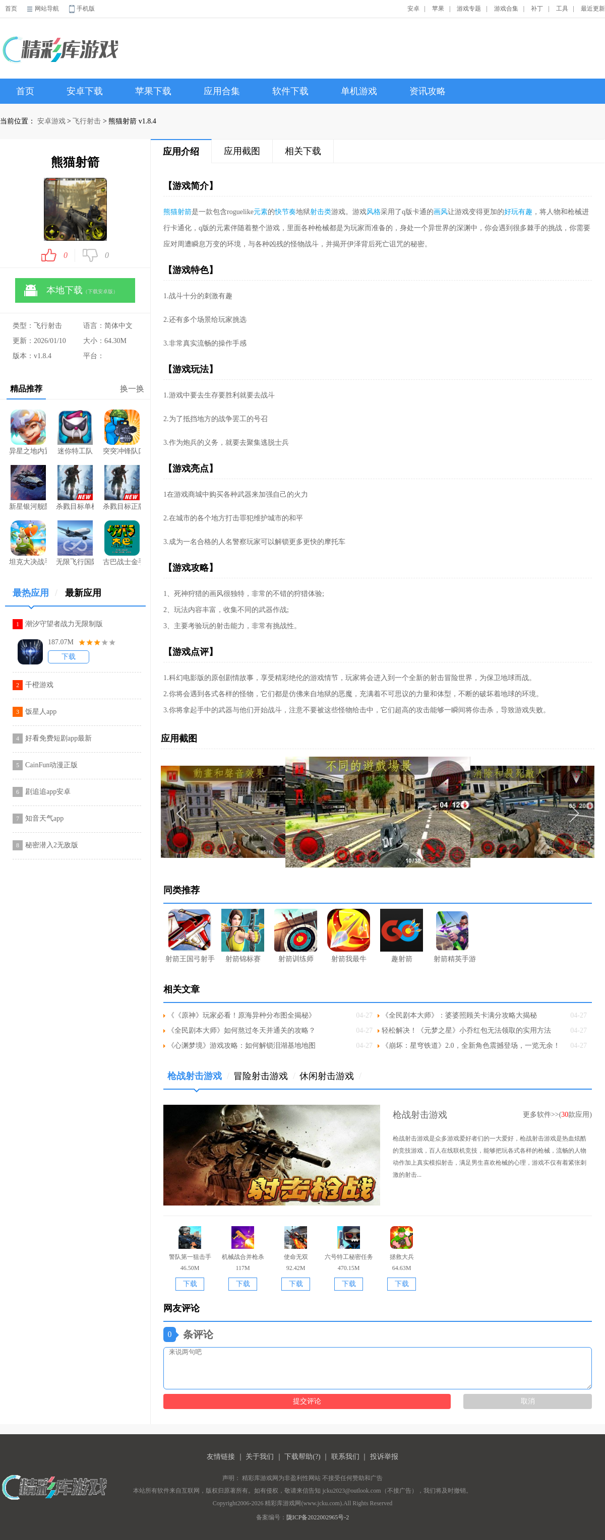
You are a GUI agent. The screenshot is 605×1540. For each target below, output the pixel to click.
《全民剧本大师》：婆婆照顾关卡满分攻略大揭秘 (459, 1015)
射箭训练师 (295, 936)
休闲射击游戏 (330, 1076)
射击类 (320, 212)
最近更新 (593, 8)
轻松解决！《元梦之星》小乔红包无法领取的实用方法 (466, 1030)
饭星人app (40, 711)
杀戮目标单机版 (75, 487)
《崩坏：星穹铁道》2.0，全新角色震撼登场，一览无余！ (471, 1045)
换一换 (132, 388)
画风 (441, 212)
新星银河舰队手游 (28, 487)
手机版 (86, 8)
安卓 (413, 8)
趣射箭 (401, 936)
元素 (261, 212)
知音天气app (44, 818)
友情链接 (221, 1456)
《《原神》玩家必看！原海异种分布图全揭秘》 (241, 1015)
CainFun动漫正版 (51, 765)
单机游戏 (359, 91)
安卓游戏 (51, 121)
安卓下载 (85, 91)
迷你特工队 (75, 432)
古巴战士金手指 (122, 543)
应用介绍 (181, 152)
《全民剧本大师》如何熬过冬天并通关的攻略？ (241, 1030)
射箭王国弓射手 (190, 936)
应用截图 (242, 151)
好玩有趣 (518, 212)
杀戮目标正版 (122, 487)
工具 (562, 8)
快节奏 (285, 212)
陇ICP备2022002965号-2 (317, 1517)
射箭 (184, 212)
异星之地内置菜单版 (28, 432)
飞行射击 (87, 121)
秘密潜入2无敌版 (51, 845)
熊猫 (170, 212)
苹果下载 (153, 91)
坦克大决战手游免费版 (28, 543)
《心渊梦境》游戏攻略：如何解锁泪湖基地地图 (241, 1045)
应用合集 (222, 91)
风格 (374, 212)
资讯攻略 (427, 91)
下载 (69, 656)
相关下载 (303, 151)
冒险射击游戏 (264, 1076)
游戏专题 (469, 8)
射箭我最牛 (348, 936)
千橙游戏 (39, 685)
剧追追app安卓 (48, 791)
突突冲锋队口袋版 (122, 432)
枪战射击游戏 (198, 1080)
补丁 (537, 8)
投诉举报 (384, 1456)
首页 (11, 8)
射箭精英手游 (454, 936)
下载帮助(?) (302, 1456)
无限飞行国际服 (75, 543)
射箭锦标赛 (242, 936)
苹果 (438, 8)
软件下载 (290, 91)
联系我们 (345, 1456)
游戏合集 (506, 8)
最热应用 (35, 597)
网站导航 (47, 8)
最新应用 (83, 593)
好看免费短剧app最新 (58, 738)
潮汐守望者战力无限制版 (64, 624)
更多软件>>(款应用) (557, 1114)
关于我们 (260, 1456)
